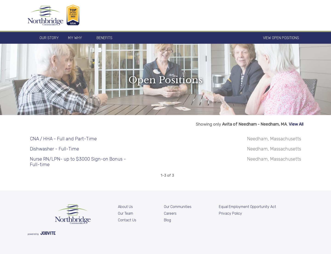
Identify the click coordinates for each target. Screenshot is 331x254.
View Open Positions (281, 38)
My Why (75, 38)
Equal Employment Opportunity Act (247, 207)
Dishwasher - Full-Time (54, 149)
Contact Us (127, 220)
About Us (125, 207)
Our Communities (177, 207)
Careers (170, 213)
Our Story (49, 38)
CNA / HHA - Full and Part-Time (63, 138)
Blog (167, 220)
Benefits (104, 38)
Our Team (125, 213)
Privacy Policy (230, 213)
